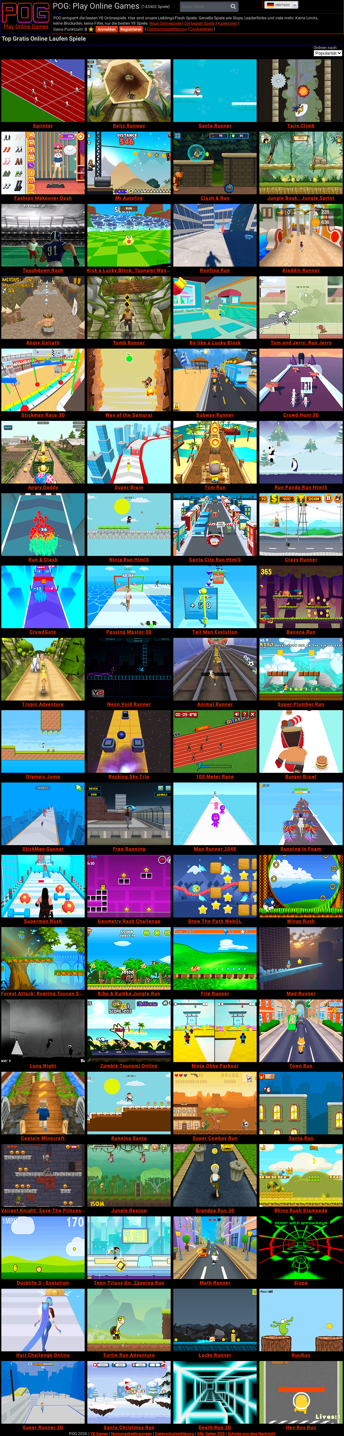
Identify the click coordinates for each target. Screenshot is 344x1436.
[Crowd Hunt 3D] (301, 380)
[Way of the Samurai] (129, 380)
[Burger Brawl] (301, 741)
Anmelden (107, 29)
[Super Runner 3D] (43, 1392)
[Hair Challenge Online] (43, 1320)
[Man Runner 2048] (215, 813)
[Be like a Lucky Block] (215, 307)
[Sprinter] (43, 90)
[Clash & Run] (215, 163)
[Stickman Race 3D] (43, 380)
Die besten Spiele (199, 23)
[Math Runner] (215, 1247)
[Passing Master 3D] (129, 597)
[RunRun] (301, 1320)
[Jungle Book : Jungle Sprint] (301, 163)
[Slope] (301, 1247)
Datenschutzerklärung (167, 29)
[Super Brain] (129, 452)
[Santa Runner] (215, 90)
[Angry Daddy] (43, 452)
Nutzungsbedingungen (131, 1433)
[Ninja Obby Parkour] (215, 1030)
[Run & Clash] (43, 524)
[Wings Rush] (301, 886)
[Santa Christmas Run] (129, 1392)
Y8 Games (99, 1433)
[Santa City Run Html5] (215, 524)
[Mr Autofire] (129, 163)
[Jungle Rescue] (129, 1175)
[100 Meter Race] (215, 741)
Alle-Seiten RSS (211, 1433)
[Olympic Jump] (43, 741)
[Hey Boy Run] (301, 1392)
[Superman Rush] (43, 886)
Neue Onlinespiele (165, 23)
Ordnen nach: (326, 47)
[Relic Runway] (129, 90)
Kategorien (227, 23)
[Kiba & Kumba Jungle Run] (129, 958)
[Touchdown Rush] (43, 235)
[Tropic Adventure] (43, 669)
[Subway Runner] (215, 380)
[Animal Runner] (215, 669)
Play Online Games (26, 26)
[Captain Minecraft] (43, 1103)
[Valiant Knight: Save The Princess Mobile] (43, 1175)
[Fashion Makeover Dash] (43, 163)
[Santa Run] (301, 1103)
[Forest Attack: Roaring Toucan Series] (43, 958)
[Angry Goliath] (43, 307)
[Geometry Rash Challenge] (129, 886)
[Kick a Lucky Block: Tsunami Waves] (129, 235)
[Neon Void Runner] (129, 669)
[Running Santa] (129, 1103)
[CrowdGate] (43, 597)
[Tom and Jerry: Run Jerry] (301, 307)
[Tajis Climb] (301, 90)
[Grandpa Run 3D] (215, 1175)
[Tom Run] (215, 452)
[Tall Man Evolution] (215, 597)
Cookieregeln (201, 29)
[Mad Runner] (301, 958)
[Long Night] (43, 1030)
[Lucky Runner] (215, 1320)
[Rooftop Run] (215, 235)
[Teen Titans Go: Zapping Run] (129, 1247)
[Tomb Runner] (129, 307)
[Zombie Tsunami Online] (129, 1030)
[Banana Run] (301, 597)
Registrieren (131, 29)
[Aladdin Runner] (301, 235)
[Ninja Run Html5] (129, 524)
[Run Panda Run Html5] (301, 452)
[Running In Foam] (301, 813)
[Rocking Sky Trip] (129, 741)
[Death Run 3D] (215, 1392)
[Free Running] (129, 813)
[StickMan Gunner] (43, 813)
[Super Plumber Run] (301, 669)
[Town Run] (301, 1030)
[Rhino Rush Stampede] (301, 1175)
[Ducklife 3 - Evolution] (43, 1247)
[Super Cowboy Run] (215, 1103)
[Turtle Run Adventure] (129, 1320)
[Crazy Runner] (301, 524)
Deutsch (278, 5)
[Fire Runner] (215, 958)
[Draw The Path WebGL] (215, 886)
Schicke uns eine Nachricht (251, 1433)
